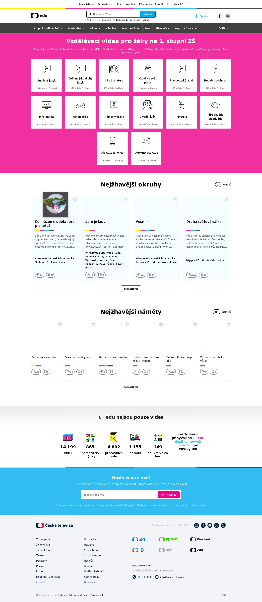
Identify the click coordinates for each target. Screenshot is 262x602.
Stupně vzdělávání (46, 28)
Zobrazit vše (131, 288)
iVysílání (131, 4)
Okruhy (95, 28)
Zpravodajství (105, 4)
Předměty (74, 28)
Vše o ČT (178, 4)
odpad (146, 19)
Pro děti (159, 4)
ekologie (106, 19)
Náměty (111, 28)
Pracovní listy (130, 28)
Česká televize (87, 4)
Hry (147, 28)
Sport (120, 4)
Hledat (148, 14)
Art (168, 4)
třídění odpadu (120, 19)
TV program (145, 4)
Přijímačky (162, 28)
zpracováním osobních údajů (189, 505)
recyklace (135, 19)
